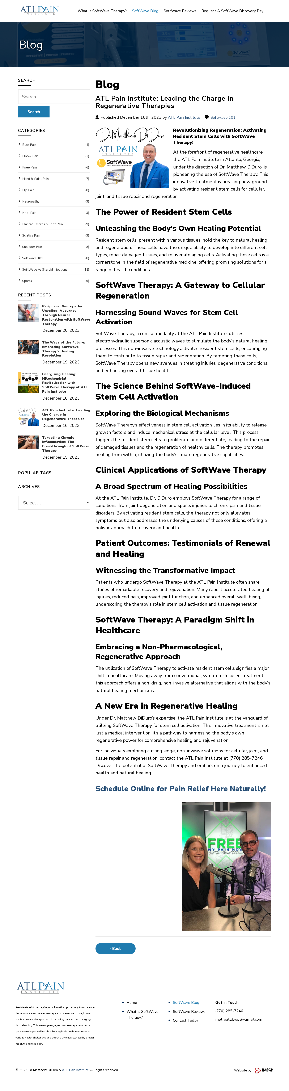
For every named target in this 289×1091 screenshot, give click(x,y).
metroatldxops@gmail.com (238, 1030)
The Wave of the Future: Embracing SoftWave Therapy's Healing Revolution (63, 349)
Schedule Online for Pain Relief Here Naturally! (169, 794)
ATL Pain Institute (185, 117)
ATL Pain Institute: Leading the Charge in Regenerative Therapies (66, 414)
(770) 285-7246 (229, 1021)
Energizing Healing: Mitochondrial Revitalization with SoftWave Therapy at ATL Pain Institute (65, 383)
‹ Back (115, 959)
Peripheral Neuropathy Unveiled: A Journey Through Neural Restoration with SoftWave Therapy (66, 315)
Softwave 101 (225, 117)
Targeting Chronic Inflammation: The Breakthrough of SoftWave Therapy (65, 444)
